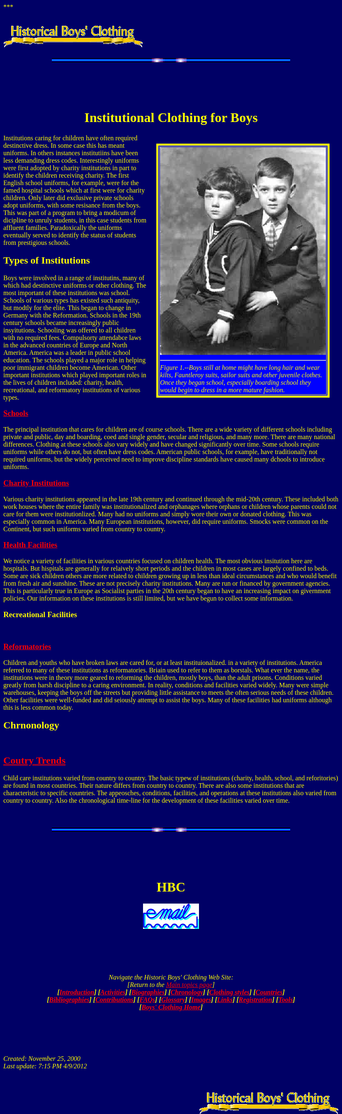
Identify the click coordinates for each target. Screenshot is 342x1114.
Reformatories (27, 646)
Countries (269, 992)
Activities (112, 992)
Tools (285, 999)
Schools (15, 413)
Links (225, 999)
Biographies (148, 992)
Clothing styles (229, 992)
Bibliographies (69, 999)
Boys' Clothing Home (170, 1007)
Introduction (77, 992)
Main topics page (189, 984)
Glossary (173, 999)
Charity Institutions (36, 483)
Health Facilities (30, 544)
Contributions (114, 999)
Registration (255, 999)
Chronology (187, 992)
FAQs (147, 999)
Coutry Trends (34, 760)
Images (201, 999)
